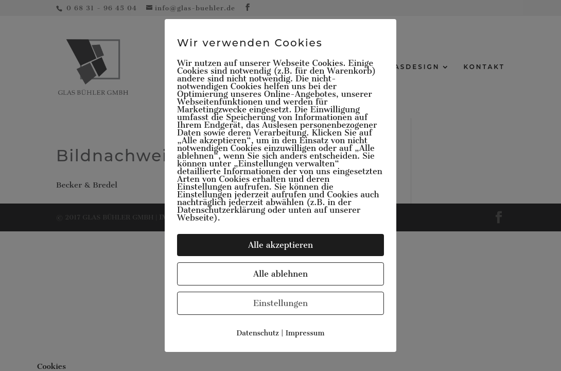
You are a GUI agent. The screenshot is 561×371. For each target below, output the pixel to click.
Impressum (305, 333)
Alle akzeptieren (280, 245)
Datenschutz (258, 333)
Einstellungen (280, 303)
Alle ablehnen (280, 274)
